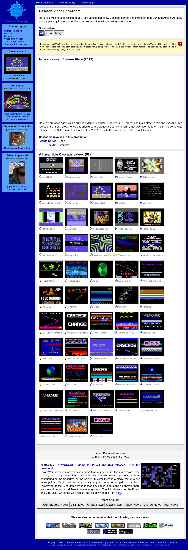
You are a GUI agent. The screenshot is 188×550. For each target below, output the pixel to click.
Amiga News (95, 504)
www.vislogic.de (162, 545)
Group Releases (13, 30)
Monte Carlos (47, 140)
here (118, 492)
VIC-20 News (152, 504)
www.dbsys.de (104, 545)
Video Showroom (13, 38)
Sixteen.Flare (72, 59)
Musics (8, 33)
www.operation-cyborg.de (84, 545)
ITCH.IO (22, 88)
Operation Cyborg (17, 186)
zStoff (110, 542)
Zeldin (52, 145)
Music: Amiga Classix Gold (17, 148)
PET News (171, 504)
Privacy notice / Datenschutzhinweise (157, 542)
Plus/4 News (132, 504)
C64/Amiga (87, 2)
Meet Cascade (44, 2)
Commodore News (55, 504)
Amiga (59, 33)
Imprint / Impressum (125, 542)
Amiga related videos (16, 44)
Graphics (9, 36)
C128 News (114, 504)
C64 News (77, 504)
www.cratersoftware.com (124, 545)
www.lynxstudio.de (145, 545)
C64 (49, 33)
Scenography (67, 2)
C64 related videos (15, 41)
